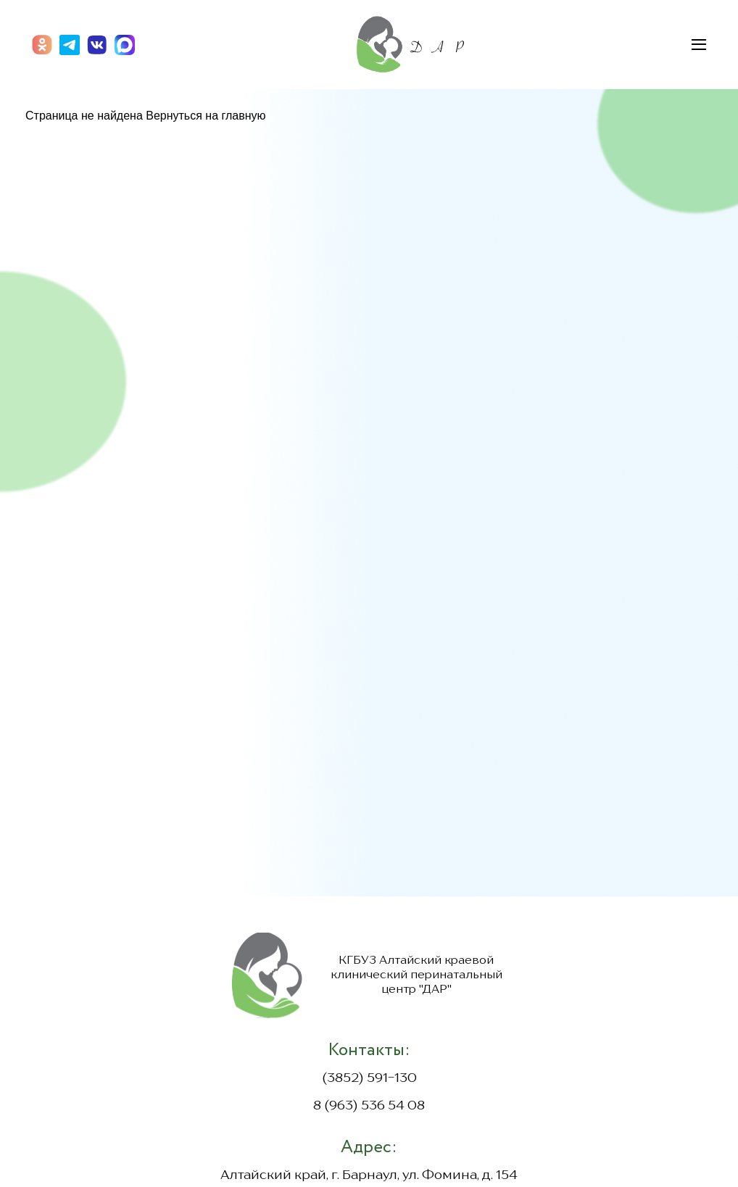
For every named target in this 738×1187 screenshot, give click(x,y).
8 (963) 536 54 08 (369, 1105)
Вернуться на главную (205, 115)
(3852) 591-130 (369, 1078)
